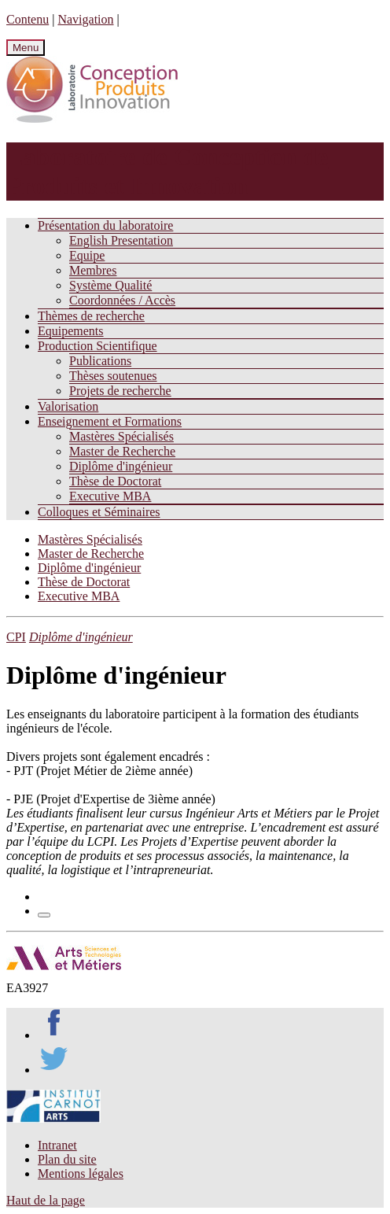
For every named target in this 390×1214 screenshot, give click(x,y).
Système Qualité (110, 285)
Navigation (85, 19)
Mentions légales (80, 1173)
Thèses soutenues (113, 375)
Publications (100, 360)
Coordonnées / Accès (122, 300)
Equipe (87, 255)
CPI (16, 637)
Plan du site (67, 1159)
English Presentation (121, 240)
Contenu (27, 19)
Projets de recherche (120, 390)
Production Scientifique (97, 345)
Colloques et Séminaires (99, 511)
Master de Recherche (122, 451)
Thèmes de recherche (91, 316)
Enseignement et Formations (110, 421)
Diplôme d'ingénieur (120, 466)
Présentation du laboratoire (105, 225)
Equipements (71, 331)
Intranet (57, 1145)
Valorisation (68, 406)
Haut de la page (45, 1200)
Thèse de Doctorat (115, 481)
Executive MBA (110, 496)
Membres (92, 270)
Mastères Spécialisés (121, 436)
